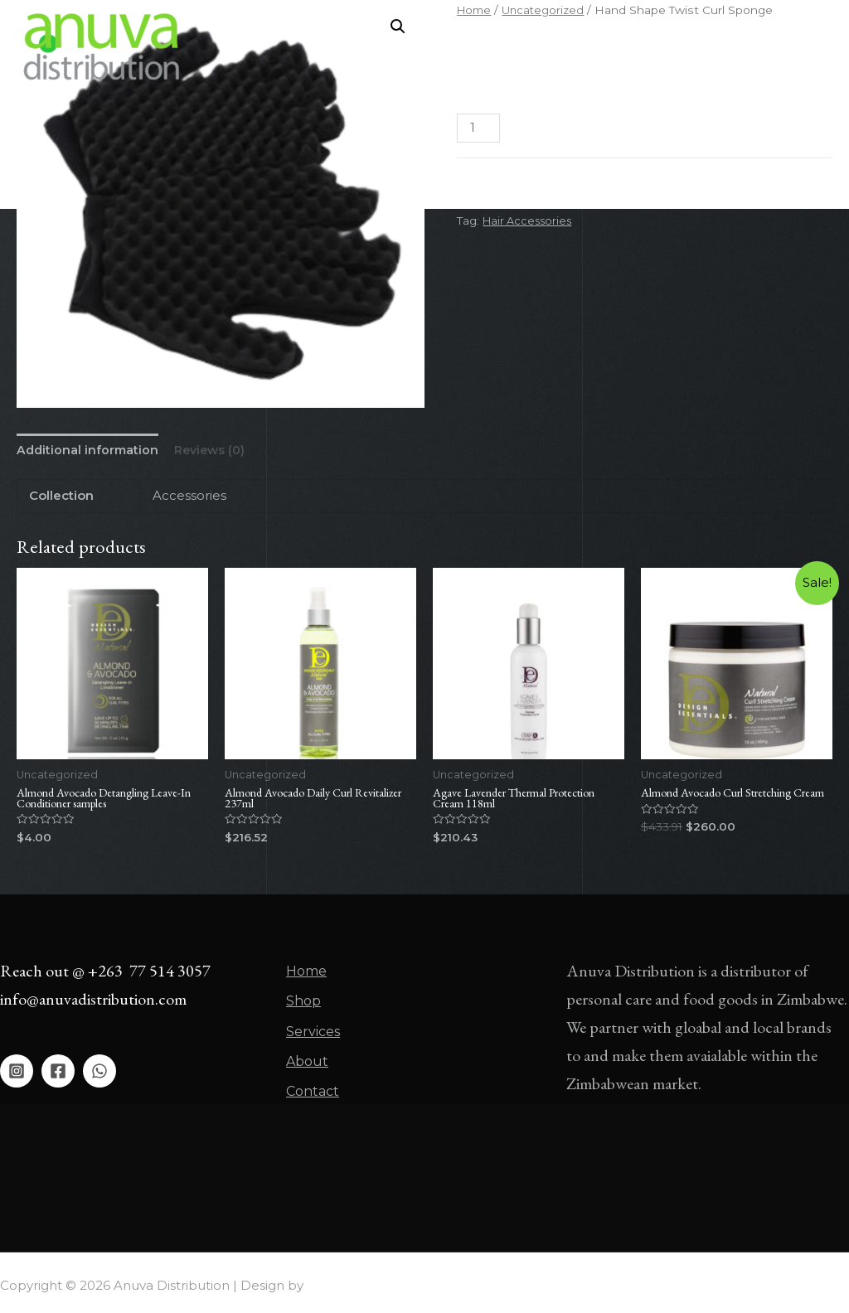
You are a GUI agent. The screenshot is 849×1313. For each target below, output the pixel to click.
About (562, 47)
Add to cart (594, 128)
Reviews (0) (215, 451)
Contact (632, 47)
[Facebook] (58, 1075)
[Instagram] (16, 1075)
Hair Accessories (530, 220)
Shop (424, 47)
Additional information (89, 451)
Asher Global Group (368, 1279)
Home (362, 47)
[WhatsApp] (99, 1075)
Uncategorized (555, 199)
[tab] (89, 451)
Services (491, 47)
